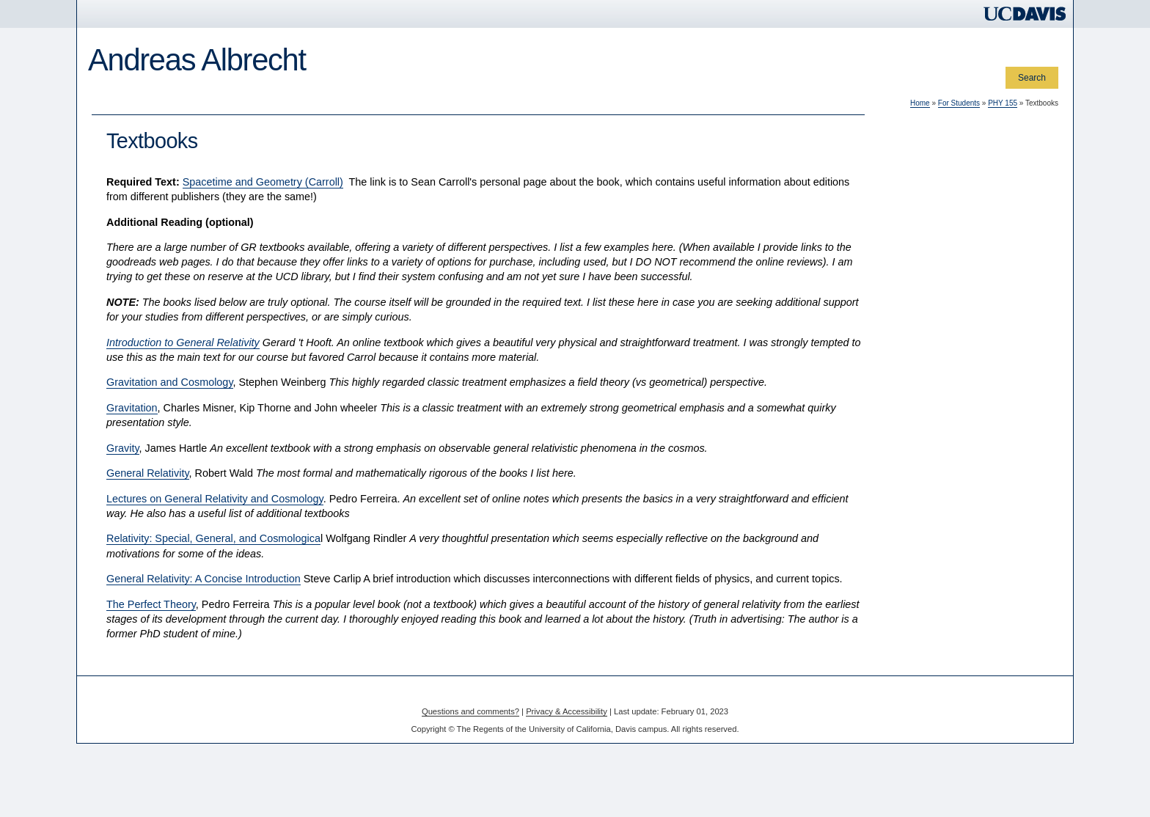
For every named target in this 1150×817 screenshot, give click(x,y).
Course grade (139, 380)
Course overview (145, 227)
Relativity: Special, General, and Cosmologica (407, 568)
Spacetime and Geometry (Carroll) (456, 211)
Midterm (127, 316)
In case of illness (145, 398)
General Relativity (341, 503)
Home (108, 106)
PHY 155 (124, 206)
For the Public (340, 106)
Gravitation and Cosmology (363, 412)
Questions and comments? (470, 740)
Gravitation (325, 437)
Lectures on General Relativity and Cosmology (408, 528)
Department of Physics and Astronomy (170, 466)
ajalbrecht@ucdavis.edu (142, 540)
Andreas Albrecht (197, 60)
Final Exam (134, 334)
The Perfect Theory (344, 634)
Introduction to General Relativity (376, 372)
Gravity (316, 477)
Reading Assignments (156, 281)
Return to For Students (158, 416)
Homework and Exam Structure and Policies (185, 357)
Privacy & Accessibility (566, 740)
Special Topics (426, 106)
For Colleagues (174, 106)
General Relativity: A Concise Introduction (397, 609)
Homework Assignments (161, 298)
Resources (133, 262)
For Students (259, 106)
